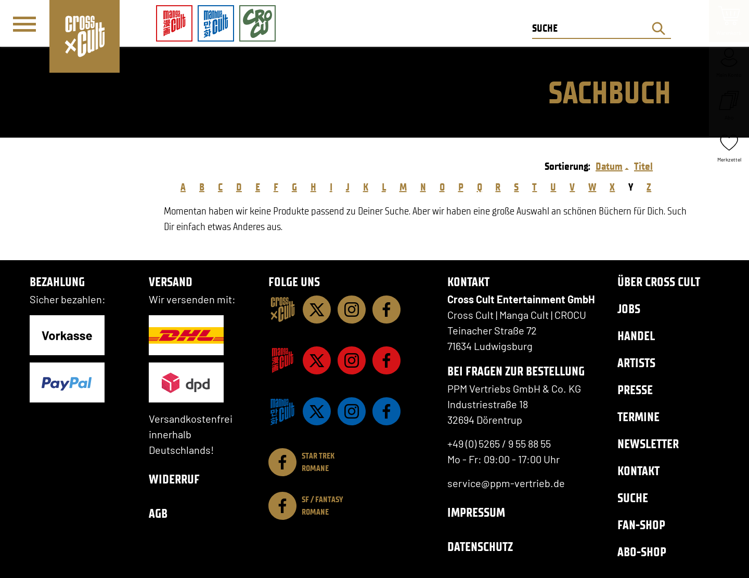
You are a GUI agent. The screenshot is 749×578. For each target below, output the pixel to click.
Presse (635, 389)
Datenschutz (480, 546)
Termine (638, 416)
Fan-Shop (641, 524)
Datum (609, 166)
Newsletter (648, 443)
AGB (158, 513)
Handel (636, 335)
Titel (643, 166)
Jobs (628, 308)
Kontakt (638, 470)
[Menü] (24, 23)
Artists (636, 362)
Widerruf (174, 479)
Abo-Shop (641, 551)
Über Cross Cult (658, 281)
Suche (632, 497)
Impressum (476, 512)
